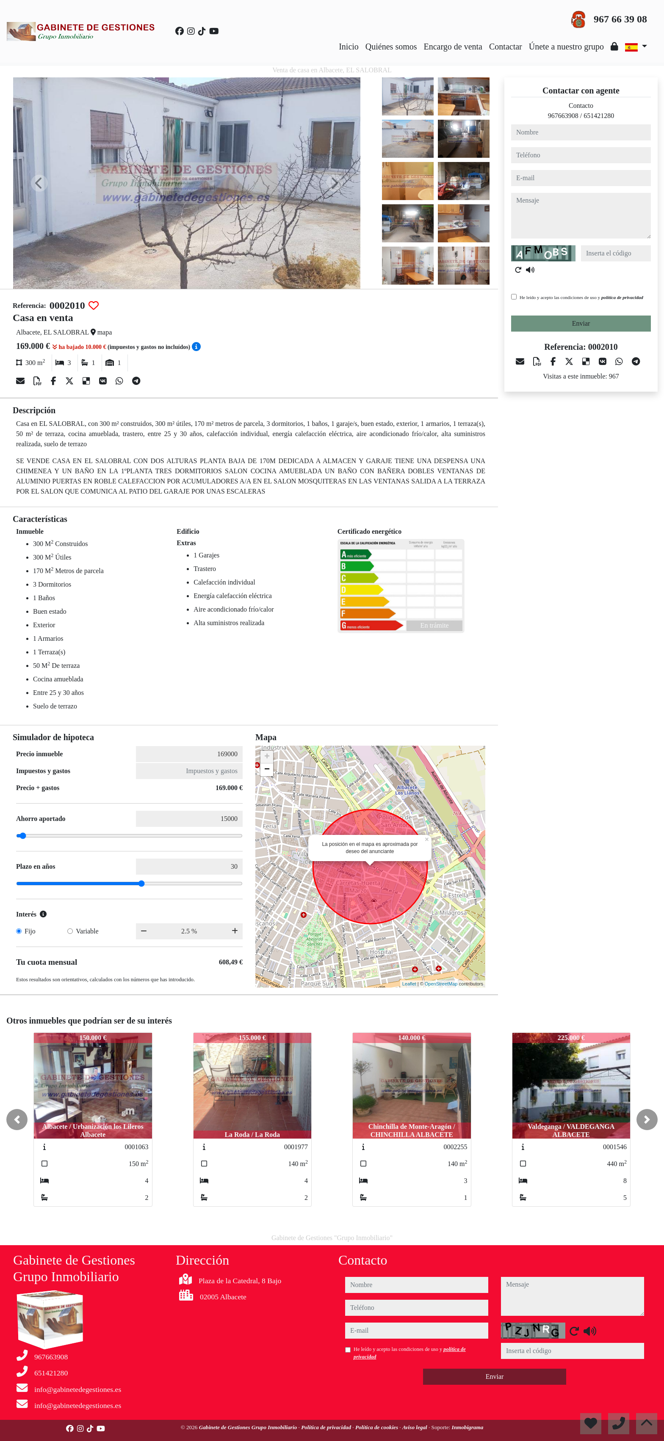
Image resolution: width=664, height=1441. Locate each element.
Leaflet (409, 983)
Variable (87, 931)
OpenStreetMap (441, 983)
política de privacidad (622, 297)
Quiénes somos (391, 46)
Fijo (30, 931)
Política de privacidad (326, 1427)
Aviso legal (415, 1427)
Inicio (349, 46)
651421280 (599, 115)
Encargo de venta (453, 46)
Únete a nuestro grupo (566, 46)
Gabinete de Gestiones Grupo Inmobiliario (249, 1427)
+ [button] (267, 757)
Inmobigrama (468, 1427)
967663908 (563, 115)
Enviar (581, 323)
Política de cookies (377, 1427)
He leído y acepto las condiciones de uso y (581, 297)
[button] (17, 1119)
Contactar (505, 46)
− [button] (267, 769)
